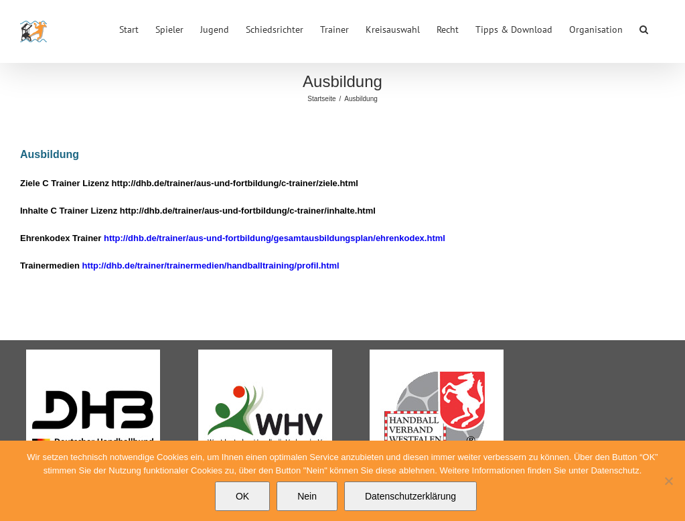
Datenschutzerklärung (410, 496)
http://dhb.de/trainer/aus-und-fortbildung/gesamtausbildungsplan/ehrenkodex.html (274, 238)
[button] (643, 28)
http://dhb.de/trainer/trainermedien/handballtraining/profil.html (210, 265)
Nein (307, 496)
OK (242, 496)
